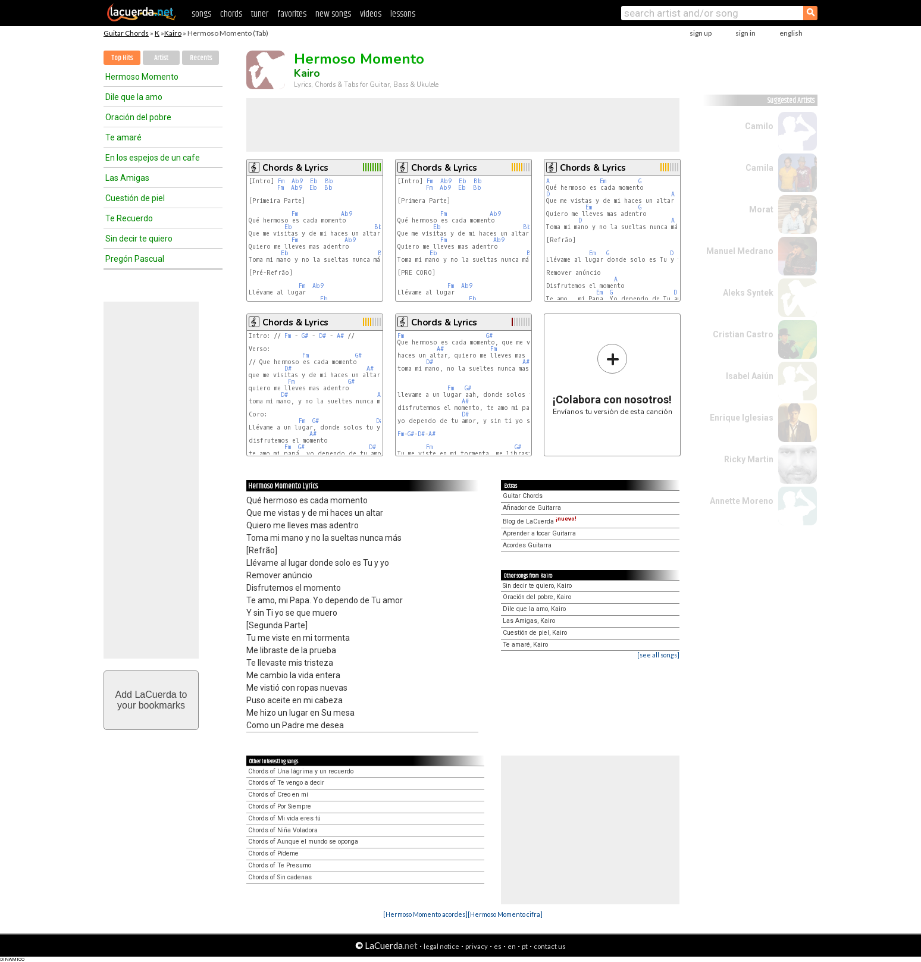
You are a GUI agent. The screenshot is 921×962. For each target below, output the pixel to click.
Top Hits (122, 58)
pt (525, 946)
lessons (402, 14)
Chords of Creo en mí (278, 794)
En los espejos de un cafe (152, 157)
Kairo (172, 33)
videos (370, 14)
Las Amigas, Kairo (529, 621)
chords (231, 14)
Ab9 (297, 181)
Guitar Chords (126, 33)
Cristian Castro (743, 334)
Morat (761, 209)
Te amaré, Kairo (525, 644)
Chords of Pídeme (273, 853)
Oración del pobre (138, 117)
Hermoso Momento (141, 77)
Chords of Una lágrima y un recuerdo (300, 771)
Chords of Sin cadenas (280, 877)
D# (322, 336)
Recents (201, 58)
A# (340, 336)
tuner (259, 14)
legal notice (441, 946)
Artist (161, 58)
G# (305, 336)
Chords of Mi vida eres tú (284, 818)
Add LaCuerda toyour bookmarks (151, 700)
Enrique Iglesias (741, 417)
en (512, 946)
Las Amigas (127, 178)
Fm (281, 181)
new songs (333, 14)
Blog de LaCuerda (540, 521)
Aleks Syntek (748, 292)
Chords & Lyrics (295, 168)
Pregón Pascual (134, 259)
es (498, 946)
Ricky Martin (748, 459)
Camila (759, 168)
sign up (701, 33)
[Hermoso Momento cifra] (505, 914)
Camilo (759, 126)
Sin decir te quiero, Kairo (537, 586)
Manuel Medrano (739, 251)
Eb (314, 181)
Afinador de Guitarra (532, 508)
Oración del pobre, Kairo (537, 597)
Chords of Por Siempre (279, 806)
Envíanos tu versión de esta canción (612, 379)
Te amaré (123, 137)
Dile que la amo (133, 97)
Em (603, 181)
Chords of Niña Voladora (283, 830)
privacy (476, 946)
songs (201, 14)
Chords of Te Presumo (279, 865)
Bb (329, 181)
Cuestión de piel (135, 198)
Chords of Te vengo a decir (286, 782)
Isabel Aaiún (749, 376)
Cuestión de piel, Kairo (535, 633)
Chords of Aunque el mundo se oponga (303, 841)
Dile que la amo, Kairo (534, 609)
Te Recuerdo (129, 218)
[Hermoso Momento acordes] (425, 914)
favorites (291, 14)
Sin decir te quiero (139, 238)
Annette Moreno (741, 501)
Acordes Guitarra (527, 545)
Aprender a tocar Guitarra (539, 533)
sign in (745, 33)
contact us (550, 946)
